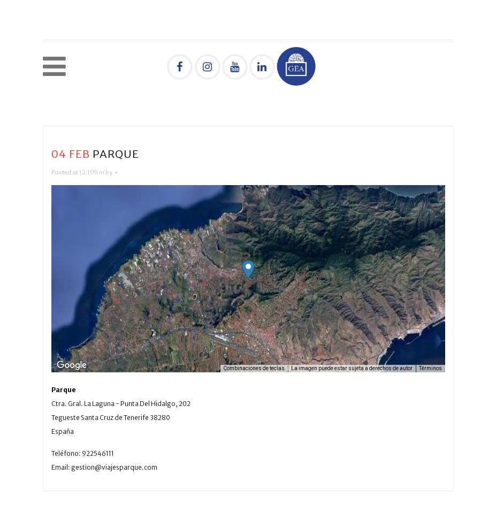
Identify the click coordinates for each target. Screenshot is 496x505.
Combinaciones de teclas (254, 368)
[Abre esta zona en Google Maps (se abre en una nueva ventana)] (71, 365)
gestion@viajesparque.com (114, 467)
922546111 (98, 453)
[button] (248, 269)
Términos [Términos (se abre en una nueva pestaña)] (430, 368)
